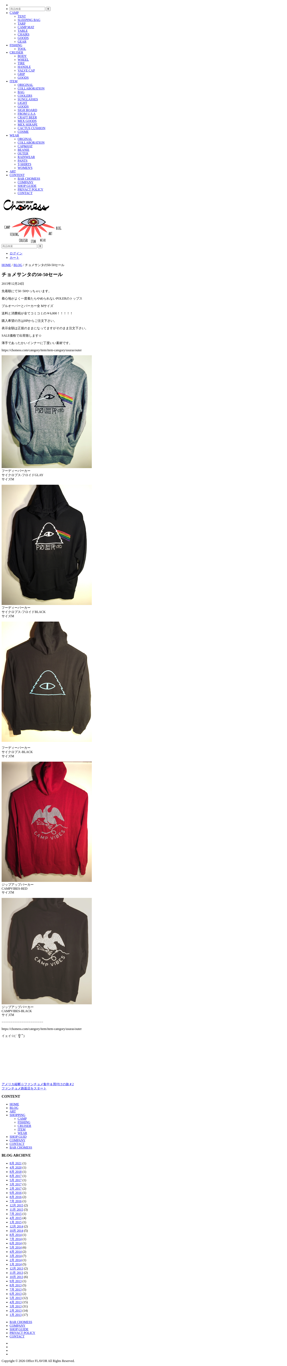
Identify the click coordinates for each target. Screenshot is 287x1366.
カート (14, 257)
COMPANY (25, 182)
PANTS (22, 160)
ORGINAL (25, 139)
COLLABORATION (31, 88)
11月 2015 (16, 1209)
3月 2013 (16, 1306)
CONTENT (17, 175)
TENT (22, 16)
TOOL (22, 48)
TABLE (23, 30)
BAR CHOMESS (29, 178)
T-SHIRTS (24, 164)
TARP (22, 23)
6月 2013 (16, 1293)
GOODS (23, 38)
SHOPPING (17, 1115)
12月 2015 (16, 1205)
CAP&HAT (25, 146)
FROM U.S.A (26, 113)
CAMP (14, 12)
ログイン (16, 253)
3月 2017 (16, 1184)
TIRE (21, 63)
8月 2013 (16, 1285)
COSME (23, 131)
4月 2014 (16, 1251)
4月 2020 (16, 1167)
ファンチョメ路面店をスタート (24, 1088)
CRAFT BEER (27, 117)
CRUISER (16, 52)
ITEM (13, 81)
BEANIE (23, 149)
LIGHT (22, 103)
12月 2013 (16, 1268)
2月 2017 (16, 1188)
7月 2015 (16, 1214)
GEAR (22, 41)
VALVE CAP (26, 70)
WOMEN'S (25, 168)
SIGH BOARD (27, 110)
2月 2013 (16, 1310)
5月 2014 (16, 1247)
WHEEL (23, 59)
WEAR (14, 135)
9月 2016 (16, 1192)
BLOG (14, 1108)
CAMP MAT (26, 27)
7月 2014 (16, 1239)
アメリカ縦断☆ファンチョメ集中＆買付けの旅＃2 (38, 1084)
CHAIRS (23, 34)
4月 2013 (16, 1302)
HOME (14, 1104)
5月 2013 (16, 1298)
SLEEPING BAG (29, 20)
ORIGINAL (25, 85)
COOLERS (25, 95)
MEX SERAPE (27, 124)
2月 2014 (16, 1260)
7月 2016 (16, 1201)
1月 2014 (16, 1264)
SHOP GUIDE (27, 186)
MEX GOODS (27, 121)
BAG (21, 92)
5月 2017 (16, 1180)
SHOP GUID (18, 1136)
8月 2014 (16, 1235)
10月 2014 (16, 1230)
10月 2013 (16, 1277)
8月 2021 (16, 1163)
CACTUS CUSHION (31, 128)
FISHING (16, 45)
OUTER (23, 153)
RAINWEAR (26, 157)
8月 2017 (16, 1176)
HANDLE (24, 67)
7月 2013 (16, 1289)
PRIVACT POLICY (30, 189)
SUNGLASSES (28, 99)
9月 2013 (16, 1281)
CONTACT (25, 193)
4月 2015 (16, 1218)
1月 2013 (16, 1315)
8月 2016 (16, 1197)
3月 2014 (16, 1256)
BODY (22, 56)
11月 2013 (16, 1272)
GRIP (21, 74)
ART (13, 171)
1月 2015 (16, 1222)
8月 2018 (16, 1171)
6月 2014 (16, 1243)
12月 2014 (16, 1226)
